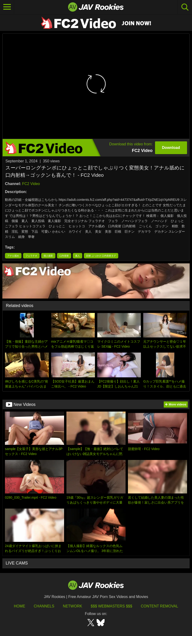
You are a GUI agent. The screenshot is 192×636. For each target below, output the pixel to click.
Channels (44, 606)
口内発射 (64, 255)
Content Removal (159, 606)
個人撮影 (48, 255)
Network (72, 606)
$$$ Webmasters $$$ (111, 606)
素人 (77, 255)
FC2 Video (31, 184)
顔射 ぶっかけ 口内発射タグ (101, 255)
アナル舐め (13, 255)
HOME (19, 606)
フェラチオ (31, 255)
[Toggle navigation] (7, 7)
